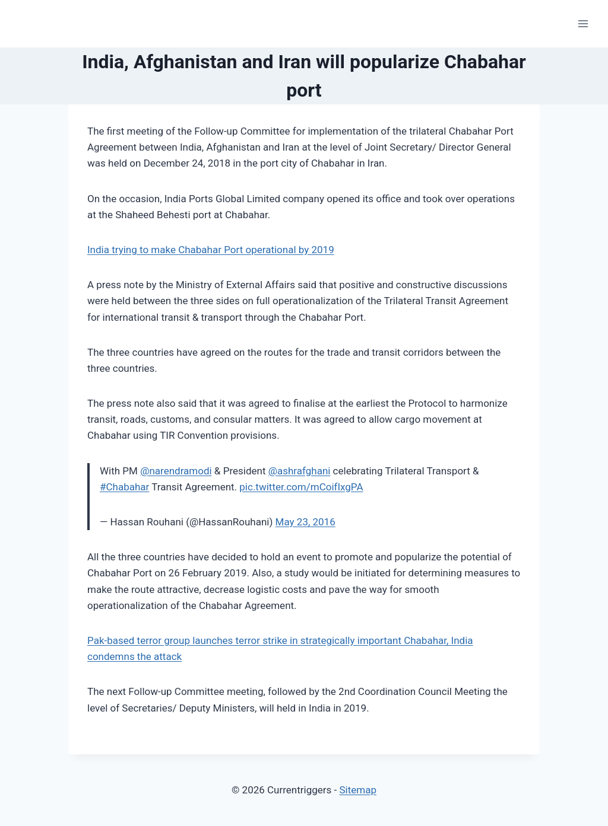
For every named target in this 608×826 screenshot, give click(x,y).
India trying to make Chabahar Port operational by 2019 (210, 250)
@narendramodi (176, 471)
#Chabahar (124, 487)
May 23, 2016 (305, 522)
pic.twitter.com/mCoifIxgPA (301, 487)
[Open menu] (583, 23)
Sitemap (357, 790)
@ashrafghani (299, 471)
